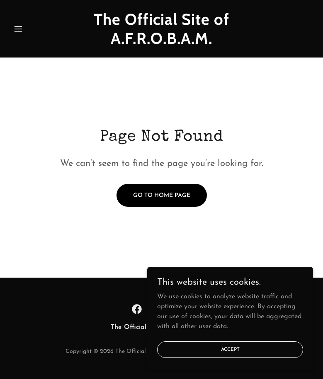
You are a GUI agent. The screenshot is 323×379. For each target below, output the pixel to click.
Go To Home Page (161, 195)
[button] (33, 29)
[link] (162, 42)
